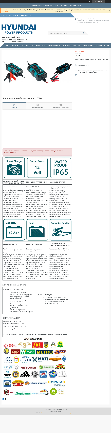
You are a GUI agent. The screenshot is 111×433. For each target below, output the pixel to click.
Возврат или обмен (102, 45)
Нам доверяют (88, 45)
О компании (25, 45)
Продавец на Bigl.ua (55, 411)
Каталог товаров (12, 45)
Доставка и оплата (38, 45)
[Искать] (84, 33)
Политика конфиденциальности (67, 413)
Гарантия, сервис (54, 45)
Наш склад (76, 45)
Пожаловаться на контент (48, 413)
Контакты (66, 45)
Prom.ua (64, 409)
